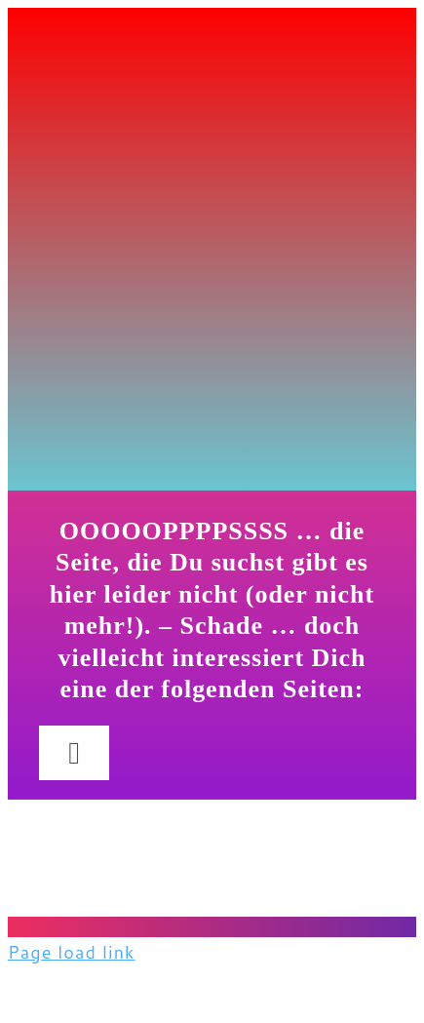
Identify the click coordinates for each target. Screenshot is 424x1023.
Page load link (71, 951)
